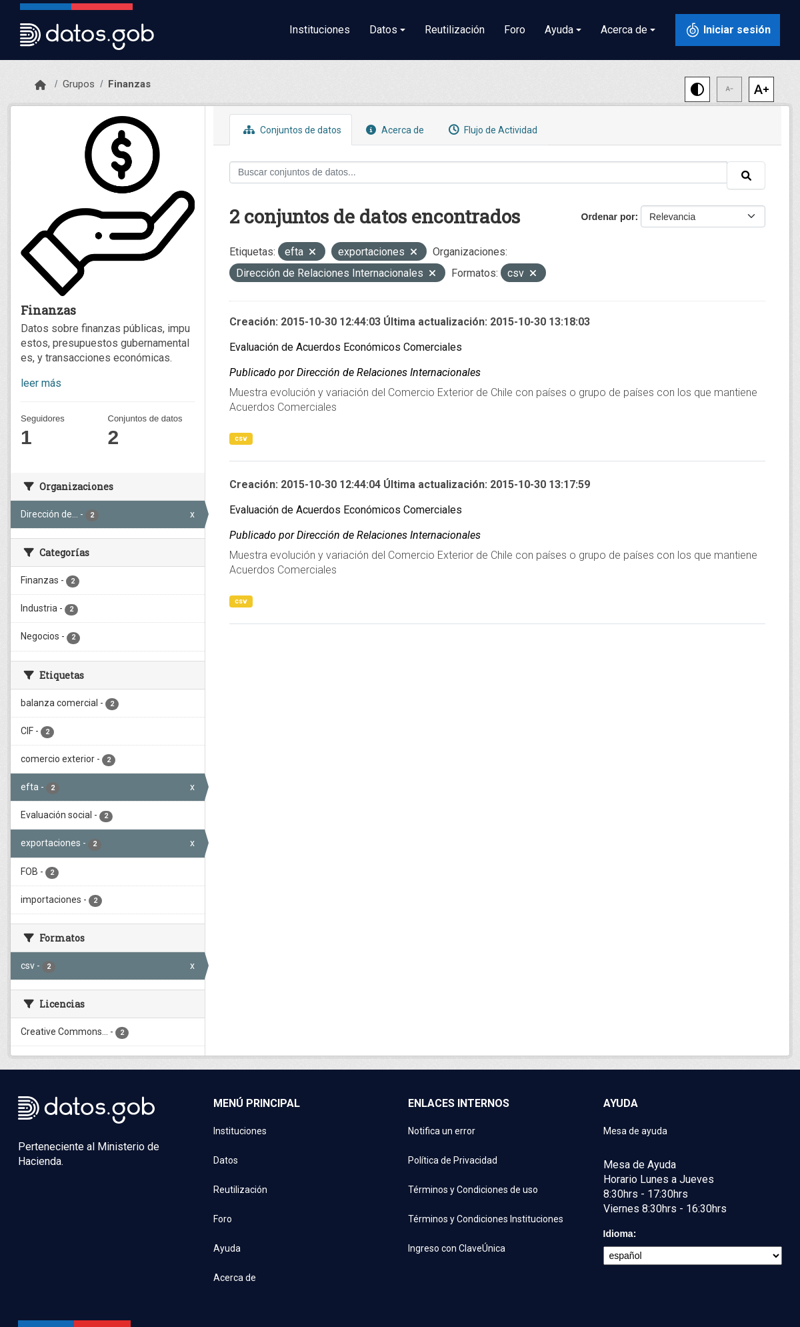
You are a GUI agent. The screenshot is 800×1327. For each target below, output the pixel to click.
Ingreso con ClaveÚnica (456, 1248)
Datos (225, 1160)
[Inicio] (40, 85)
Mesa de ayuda (635, 1131)
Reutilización (455, 29)
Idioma (618, 1233)
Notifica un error (441, 1131)
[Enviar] (746, 175)
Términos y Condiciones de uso (473, 1189)
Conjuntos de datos (290, 129)
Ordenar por (608, 216)
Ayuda (227, 1248)
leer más (41, 383)
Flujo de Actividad (491, 129)
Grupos (79, 84)
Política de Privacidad (452, 1160)
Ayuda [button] (559, 29)
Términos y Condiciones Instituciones (485, 1219)
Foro (514, 29)
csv (241, 438)
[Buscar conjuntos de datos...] (478, 172)
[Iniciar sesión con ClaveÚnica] (727, 30)
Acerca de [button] (624, 29)
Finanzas (129, 84)
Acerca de (393, 129)
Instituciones (319, 29)
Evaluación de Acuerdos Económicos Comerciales (345, 347)
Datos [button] (383, 29)
